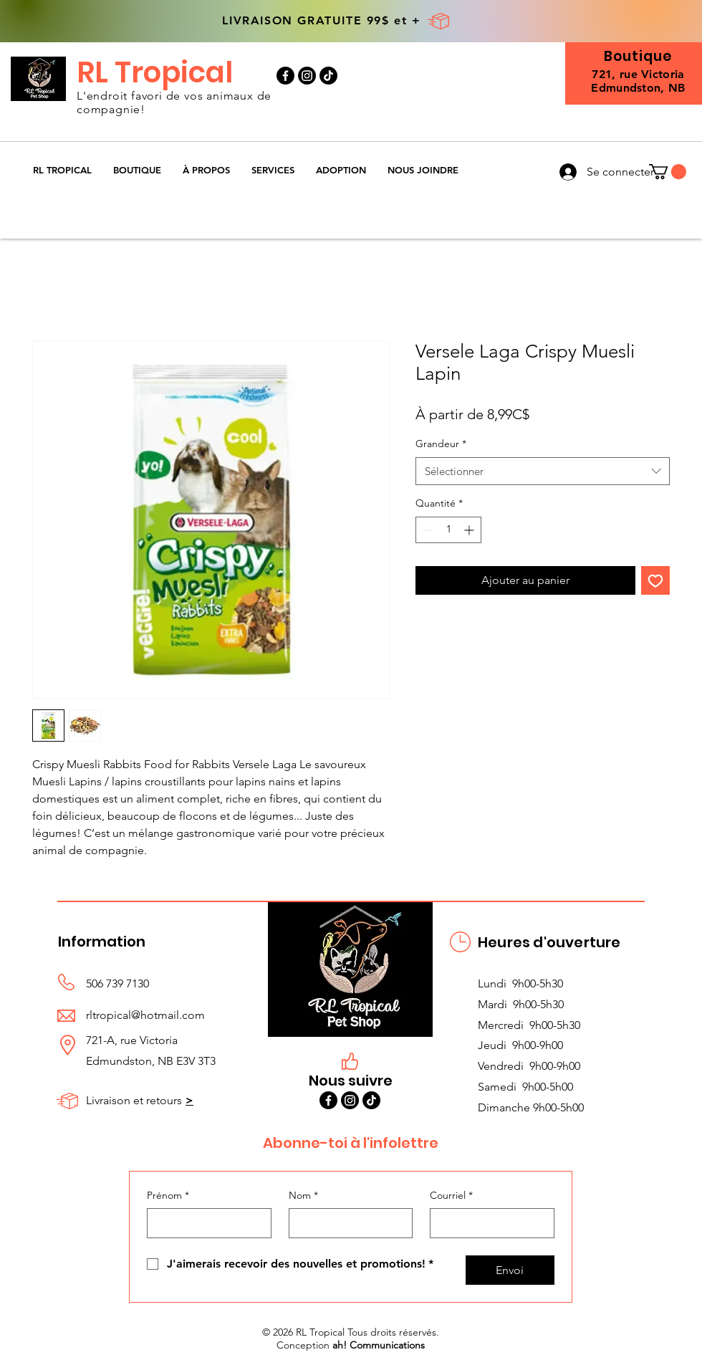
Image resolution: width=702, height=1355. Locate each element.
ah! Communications (378, 1345)
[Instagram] (307, 76)
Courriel (451, 1196)
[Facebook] (285, 76)
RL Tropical (155, 72)
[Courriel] (488, 1223)
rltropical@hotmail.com (145, 1015)
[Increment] (470, 529)
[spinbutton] (448, 529)
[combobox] (542, 471)
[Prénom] (205, 1223)
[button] (137, 170)
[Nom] (346, 1223)
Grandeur (440, 443)
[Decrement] (427, 529)
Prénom (168, 1196)
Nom (303, 1196)
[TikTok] (328, 76)
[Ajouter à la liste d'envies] (655, 580)
